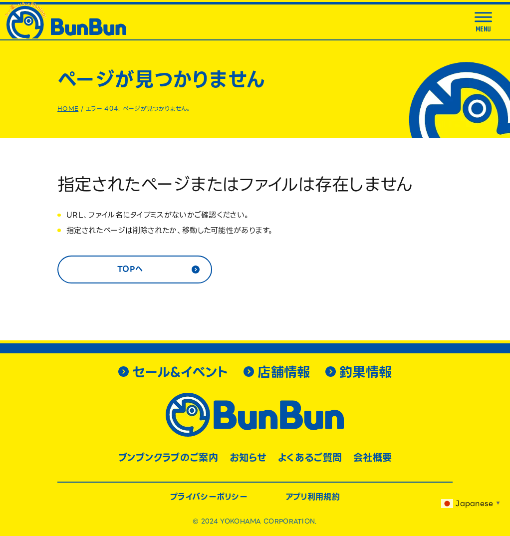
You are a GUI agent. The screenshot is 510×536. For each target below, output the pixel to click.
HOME (67, 108)
